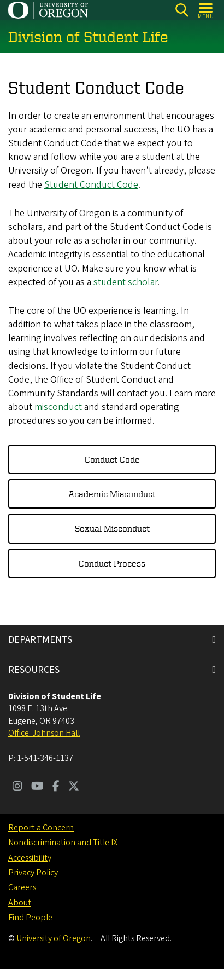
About (19, 903)
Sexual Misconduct (112, 529)
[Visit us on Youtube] (37, 787)
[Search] (181, 10)
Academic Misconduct (112, 494)
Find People (30, 918)
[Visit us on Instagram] (17, 787)
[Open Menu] (206, 10)
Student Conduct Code (91, 185)
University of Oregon (53, 938)
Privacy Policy (33, 873)
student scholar (125, 282)
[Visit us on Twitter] (74, 787)
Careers (22, 887)
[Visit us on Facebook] (56, 787)
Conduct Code (112, 459)
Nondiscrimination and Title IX (62, 843)
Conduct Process (112, 563)
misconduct (58, 407)
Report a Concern (41, 828)
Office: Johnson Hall (44, 733)
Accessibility (29, 858)
